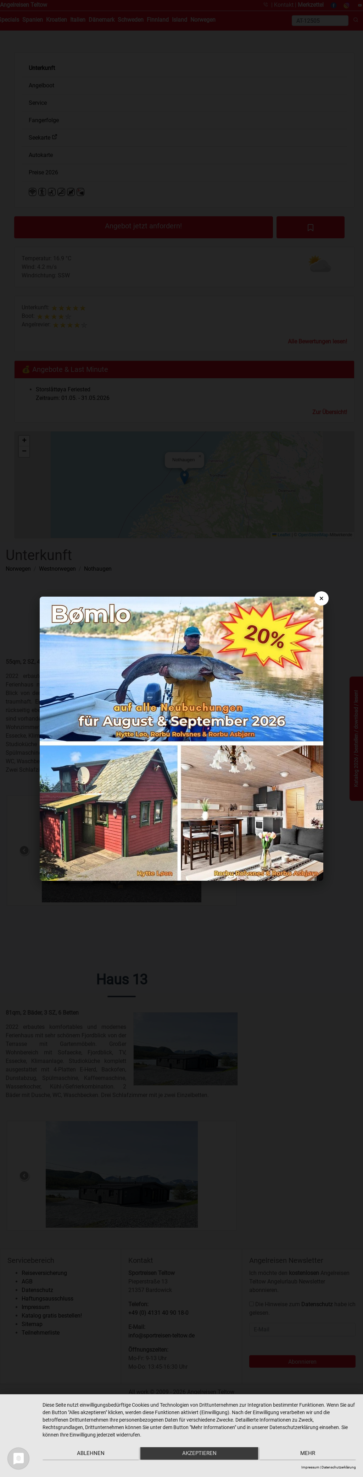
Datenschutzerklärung (339, 1467)
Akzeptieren (199, 1454)
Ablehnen (89, 1454)
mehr (309, 1454)
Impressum (310, 1467)
